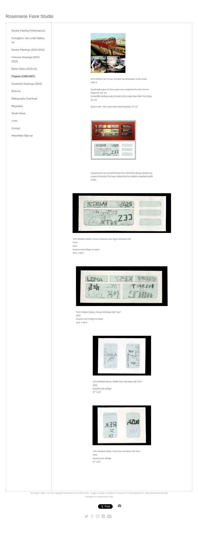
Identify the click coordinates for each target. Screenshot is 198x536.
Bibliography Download (24, 98)
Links (14, 120)
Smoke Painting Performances (28, 30)
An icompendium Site (103, 497)
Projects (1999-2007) (23, 76)
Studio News (19, 113)
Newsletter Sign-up (22, 135)
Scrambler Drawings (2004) (27, 83)
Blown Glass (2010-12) (24, 68)
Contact (16, 128)
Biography (17, 106)
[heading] (29, 16)
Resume (16, 91)
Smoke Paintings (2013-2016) (28, 49)
